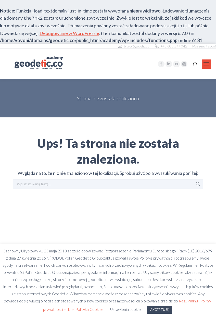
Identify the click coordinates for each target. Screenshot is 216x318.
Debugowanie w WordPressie (69, 33)
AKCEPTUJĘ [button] (159, 310)
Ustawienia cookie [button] (125, 309)
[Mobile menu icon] (206, 64)
